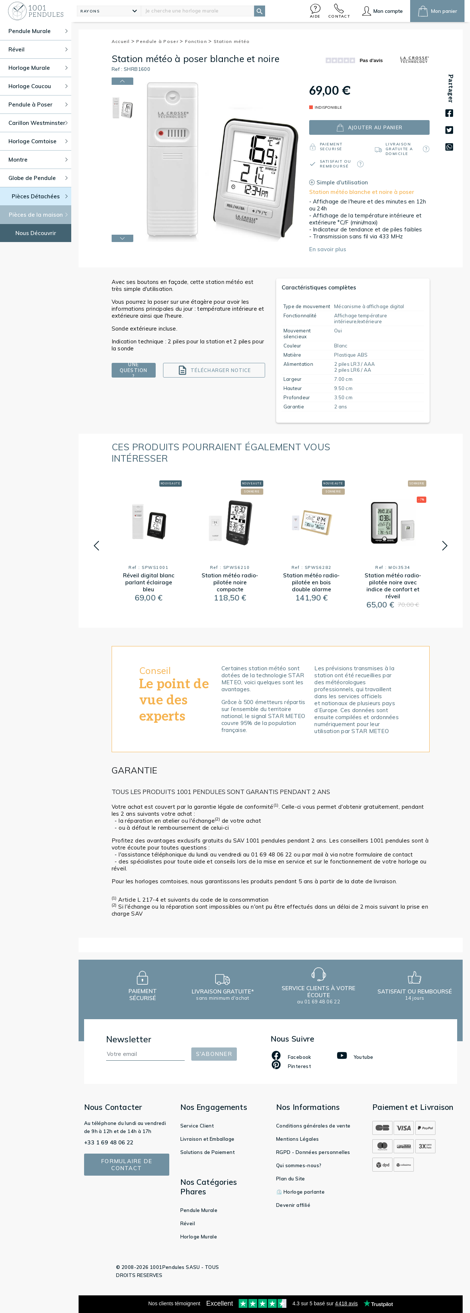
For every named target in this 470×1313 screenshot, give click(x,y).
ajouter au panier (369, 127)
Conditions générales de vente (313, 1126)
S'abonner (214, 1053)
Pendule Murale (199, 1210)
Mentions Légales (297, 1139)
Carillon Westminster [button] (38, 122)
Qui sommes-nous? (298, 1165)
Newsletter (129, 1039)
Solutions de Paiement (207, 1152)
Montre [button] (38, 159)
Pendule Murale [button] (38, 31)
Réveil (187, 1223)
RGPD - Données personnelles (313, 1152)
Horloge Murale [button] (38, 67)
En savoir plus (327, 249)
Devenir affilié (293, 1205)
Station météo (232, 41)
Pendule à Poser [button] (38, 104)
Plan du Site (290, 1179)
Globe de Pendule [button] (38, 177)
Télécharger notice (214, 370)
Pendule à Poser (159, 41)
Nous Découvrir (35, 233)
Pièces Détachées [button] (40, 196)
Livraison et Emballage (207, 1139)
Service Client (197, 1126)
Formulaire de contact (126, 1165)
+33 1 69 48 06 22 (109, 1142)
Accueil (123, 41)
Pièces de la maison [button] (38, 214)
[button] (315, 11)
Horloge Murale (198, 1237)
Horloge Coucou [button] (38, 86)
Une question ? (134, 370)
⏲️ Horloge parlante (300, 1192)
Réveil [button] (38, 49)
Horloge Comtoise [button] (38, 141)
